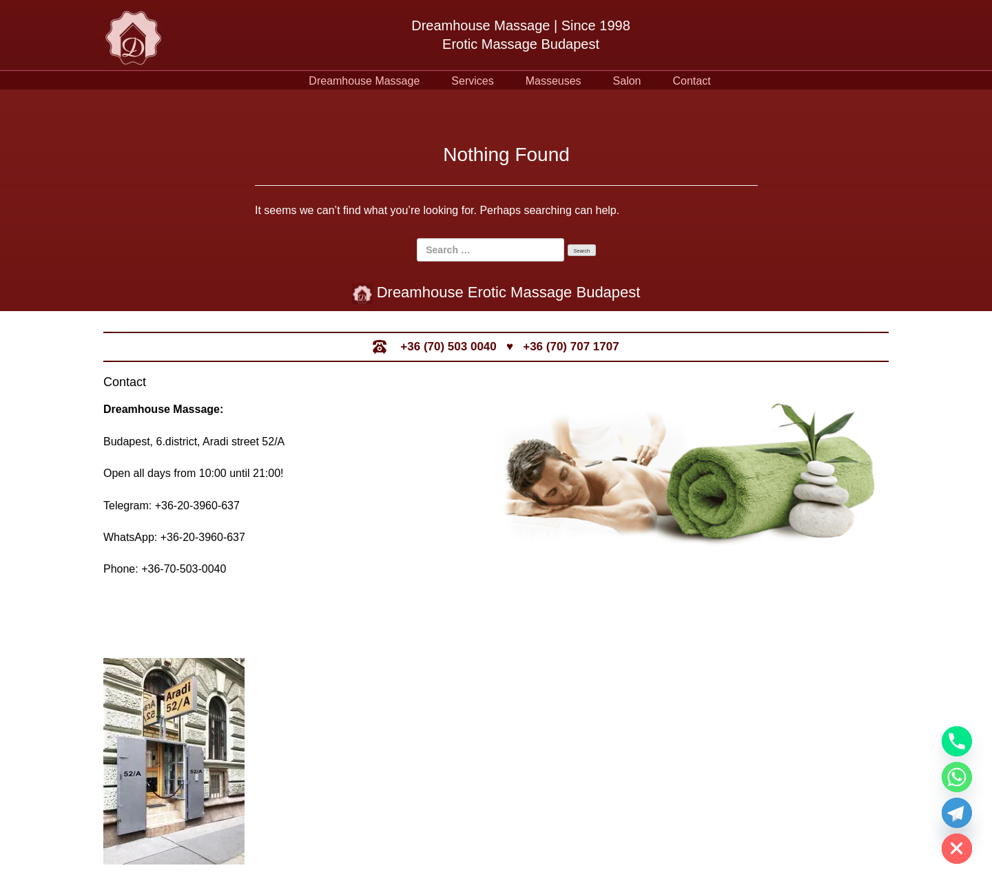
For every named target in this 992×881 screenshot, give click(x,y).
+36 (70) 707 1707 (571, 346)
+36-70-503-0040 (183, 569)
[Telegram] (957, 813)
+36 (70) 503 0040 (448, 346)
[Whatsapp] (957, 777)
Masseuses (553, 81)
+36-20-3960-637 (197, 505)
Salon (627, 81)
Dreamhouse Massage (364, 81)
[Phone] (957, 741)
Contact (692, 81)
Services (472, 81)
